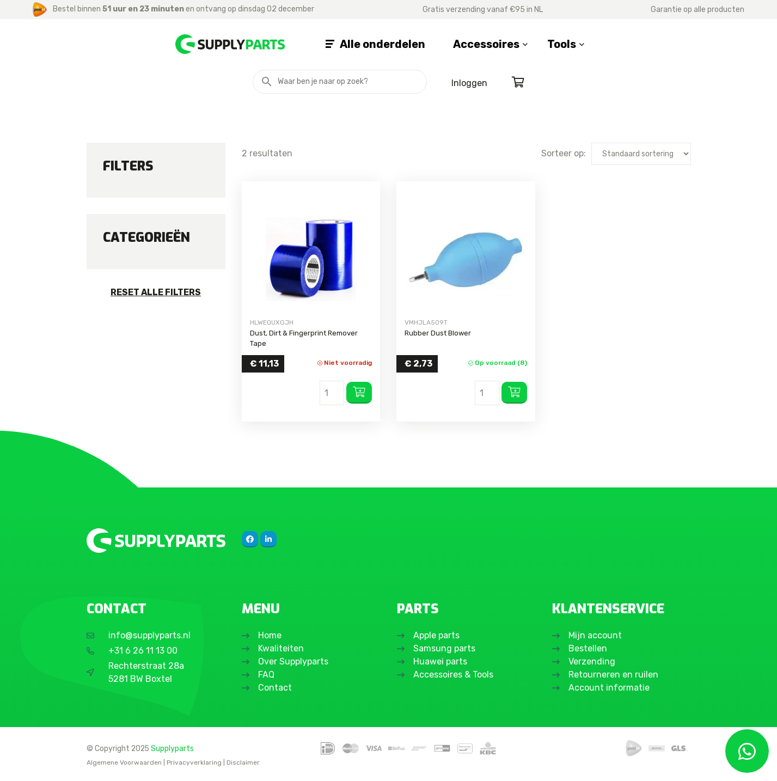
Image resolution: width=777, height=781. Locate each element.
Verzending (591, 661)
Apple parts (436, 635)
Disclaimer (243, 762)
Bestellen (587, 648)
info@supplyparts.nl (149, 635)
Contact (275, 687)
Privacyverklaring (194, 762)
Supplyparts (172, 748)
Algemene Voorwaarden (124, 762)
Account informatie (609, 687)
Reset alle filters (156, 292)
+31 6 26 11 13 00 (143, 650)
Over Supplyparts (293, 661)
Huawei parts (440, 661)
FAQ (266, 674)
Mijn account (595, 635)
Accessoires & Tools (453, 674)
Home (270, 635)
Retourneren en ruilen (613, 674)
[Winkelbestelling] (641, 154)
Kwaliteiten (281, 648)
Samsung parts (444, 648)
